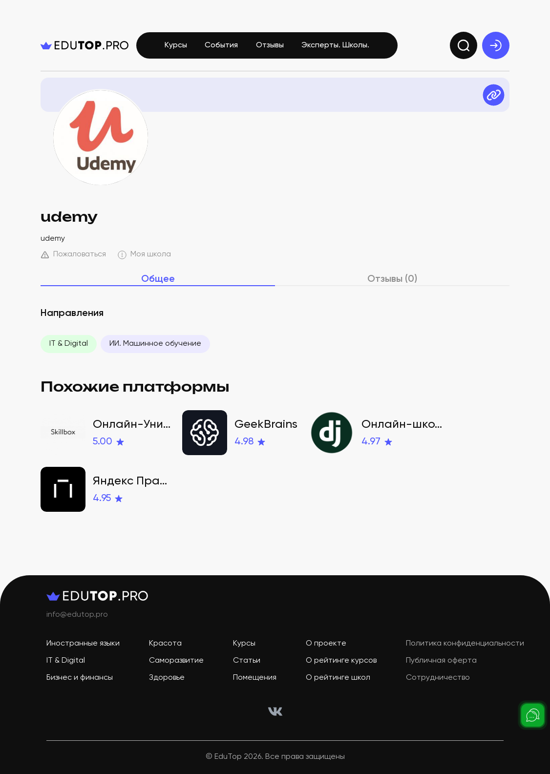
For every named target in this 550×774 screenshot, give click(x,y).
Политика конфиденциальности (465, 644)
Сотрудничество (438, 678)
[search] (463, 45)
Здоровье (167, 678)
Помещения (254, 678)
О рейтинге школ (338, 678)
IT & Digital (68, 344)
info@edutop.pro (77, 615)
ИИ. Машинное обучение (155, 344)
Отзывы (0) (392, 279)
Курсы (176, 45)
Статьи (246, 661)
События (221, 45)
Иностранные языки (83, 644)
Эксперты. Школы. (335, 45)
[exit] (495, 45)
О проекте (326, 644)
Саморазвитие (176, 661)
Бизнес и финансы (79, 678)
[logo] (84, 45)
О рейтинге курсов (341, 661)
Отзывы (270, 45)
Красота (165, 644)
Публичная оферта (441, 661)
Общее (158, 279)
